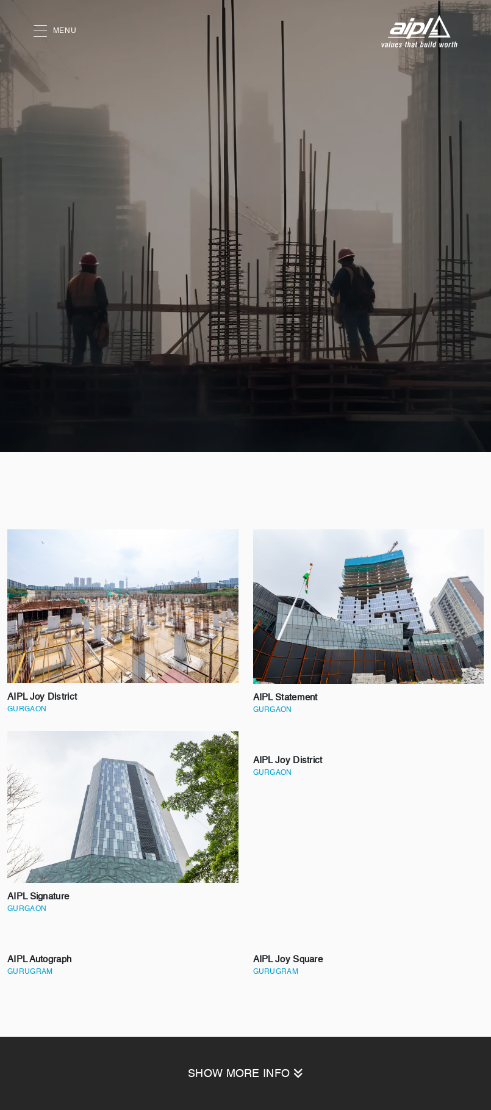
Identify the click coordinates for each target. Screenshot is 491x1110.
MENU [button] (55, 31)
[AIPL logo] (419, 31)
